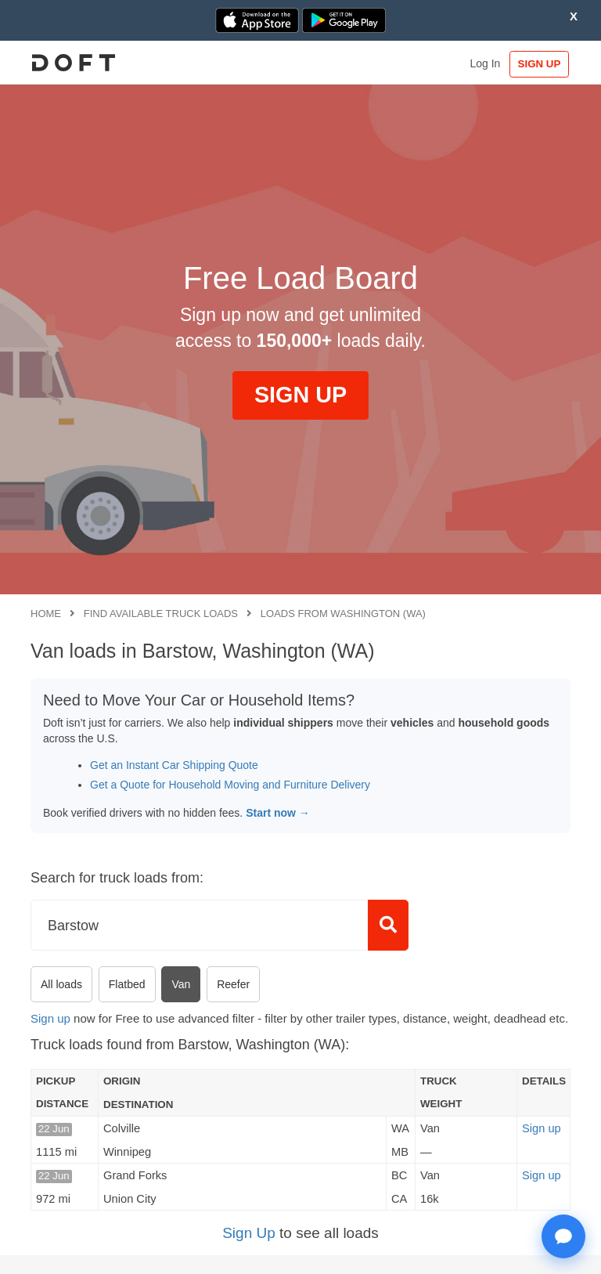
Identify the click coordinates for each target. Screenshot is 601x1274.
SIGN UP (534, 64)
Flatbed (127, 984)
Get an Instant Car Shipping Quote (174, 765)
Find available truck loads (161, 613)
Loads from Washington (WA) (343, 613)
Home (46, 613)
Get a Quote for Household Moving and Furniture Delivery (230, 784)
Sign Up (248, 1233)
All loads (61, 984)
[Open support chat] (563, 1236)
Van (180, 984)
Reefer (233, 984)
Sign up (50, 1018)
